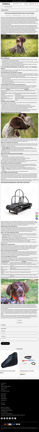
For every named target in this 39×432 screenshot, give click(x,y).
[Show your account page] (36, 3)
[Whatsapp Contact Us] (37, 216)
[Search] (28, 4)
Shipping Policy (3, 400)
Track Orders (3, 404)
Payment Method (4, 398)
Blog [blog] (20, 3)
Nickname (3, 330)
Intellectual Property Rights (5, 386)
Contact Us (3, 389)
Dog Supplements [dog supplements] (15, 3)
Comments (3, 336)
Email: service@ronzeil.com (6, 408)
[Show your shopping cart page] (37, 3)
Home (2, 6)
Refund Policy (3, 395)
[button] (30, 3)
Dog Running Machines (10, 182)
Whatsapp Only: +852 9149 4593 (6, 410)
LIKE (19, 320)
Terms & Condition (4, 387)
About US (2, 384)
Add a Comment (5, 343)
